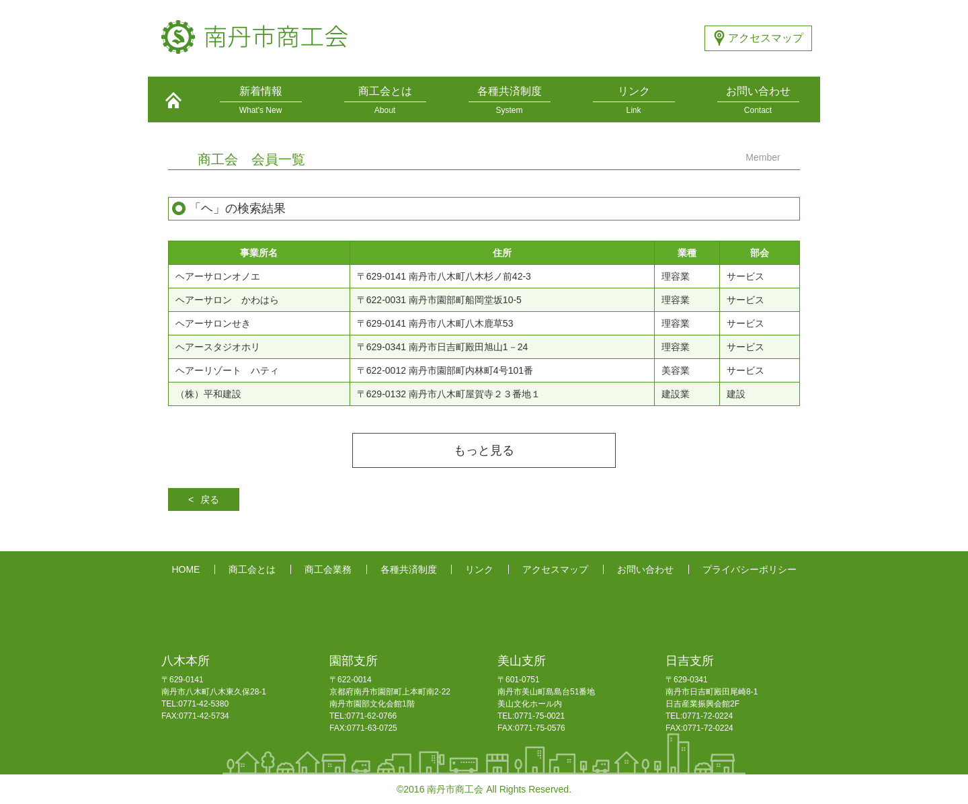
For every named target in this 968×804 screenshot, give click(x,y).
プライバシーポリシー (749, 569)
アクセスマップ (765, 38)
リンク (479, 569)
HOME (185, 569)
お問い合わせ (645, 569)
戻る (209, 499)
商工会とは (252, 569)
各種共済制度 (408, 569)
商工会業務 (328, 569)
